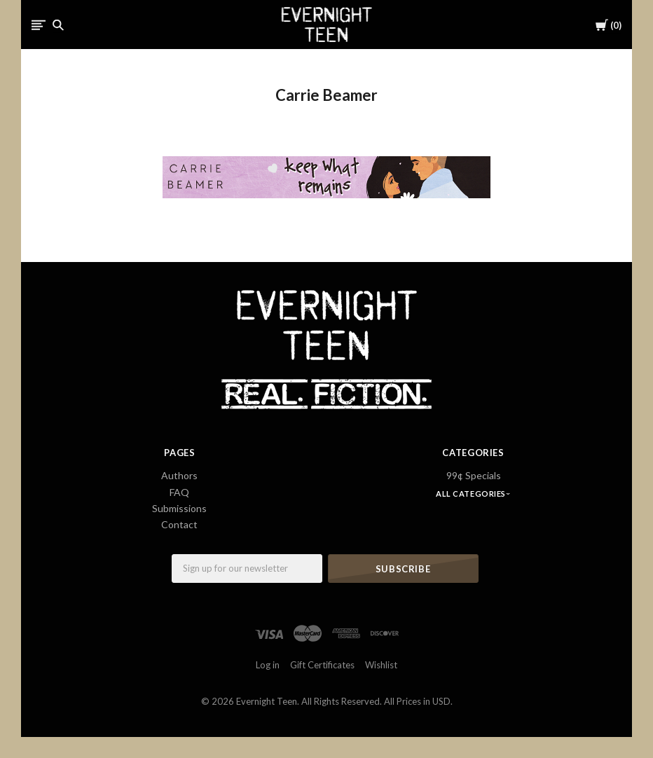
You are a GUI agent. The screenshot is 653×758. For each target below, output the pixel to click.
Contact (179, 524)
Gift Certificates (322, 664)
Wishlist (381, 664)
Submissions (179, 508)
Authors (179, 475)
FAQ (179, 492)
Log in (268, 664)
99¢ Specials (473, 475)
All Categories (471, 493)
